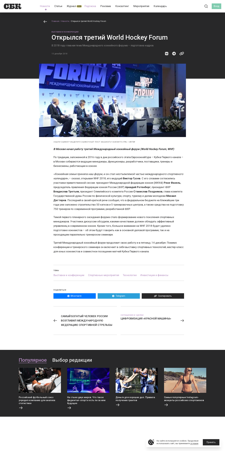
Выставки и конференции (65, 32)
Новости (65, 21)
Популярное (33, 360)
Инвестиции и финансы (154, 275)
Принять (211, 442)
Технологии (130, 275)
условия (194, 443)
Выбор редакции (72, 360)
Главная (55, 21)
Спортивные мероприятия (103, 275)
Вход (216, 6)
